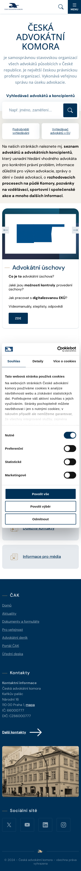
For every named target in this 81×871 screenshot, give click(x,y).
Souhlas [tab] (13, 361)
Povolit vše (40, 494)
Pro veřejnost (12, 629)
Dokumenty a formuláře (20, 621)
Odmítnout (40, 519)
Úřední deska (12, 654)
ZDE (18, 318)
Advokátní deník (15, 637)
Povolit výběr (40, 506)
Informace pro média (42, 557)
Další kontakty (22, 732)
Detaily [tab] (38, 361)
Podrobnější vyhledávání (21, 131)
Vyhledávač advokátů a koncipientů (40, 95)
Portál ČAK (10, 645)
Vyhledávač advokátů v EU (60, 131)
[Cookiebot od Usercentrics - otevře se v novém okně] (57, 349)
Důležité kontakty (38, 528)
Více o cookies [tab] (64, 361)
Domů (6, 605)
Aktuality (9, 613)
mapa (30, 705)
